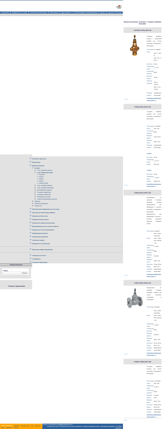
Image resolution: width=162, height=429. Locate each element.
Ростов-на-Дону (25, 425)
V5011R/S (42, 174)
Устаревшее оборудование (39, 262)
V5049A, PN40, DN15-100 (142, 362)
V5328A (41, 177)
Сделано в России (114, 13)
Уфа (32, 425)
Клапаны (37, 168)
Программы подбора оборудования (42, 249)
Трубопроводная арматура (40, 233)
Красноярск (9, 427)
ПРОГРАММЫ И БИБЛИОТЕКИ (86, 13)
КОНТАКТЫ (54, 13)
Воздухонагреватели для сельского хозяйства (45, 226)
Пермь (3, 427)
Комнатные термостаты (39, 158)
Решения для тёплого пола (40, 216)
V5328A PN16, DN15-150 (142, 107)
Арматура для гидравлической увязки (43, 223)
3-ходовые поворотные (44, 192)
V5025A (41, 181)
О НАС (24, 13)
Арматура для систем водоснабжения (43, 229)
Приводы (37, 201)
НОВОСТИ (16, 13)
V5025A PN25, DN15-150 (142, 283)
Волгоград (37, 425)
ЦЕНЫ (102, 13)
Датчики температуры (41, 203)
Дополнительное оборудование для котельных (46, 209)
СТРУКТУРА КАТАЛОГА (38, 13)
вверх (126, 99)
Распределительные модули (40, 219)
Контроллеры (36, 162)
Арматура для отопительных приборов (43, 212)
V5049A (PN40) (43, 183)
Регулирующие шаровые (44, 190)
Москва (16, 427)
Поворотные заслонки (43, 197)
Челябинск (17, 425)
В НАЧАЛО (5, 13)
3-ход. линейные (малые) (44, 185)
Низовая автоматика (38, 165)
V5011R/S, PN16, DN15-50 (142, 30)
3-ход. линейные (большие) (45, 188)
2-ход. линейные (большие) (45, 172)
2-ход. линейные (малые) (44, 170)
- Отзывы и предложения (16, 286)
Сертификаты (36, 259)
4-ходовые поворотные (44, 194)
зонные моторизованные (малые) (47, 199)
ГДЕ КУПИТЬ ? (66, 13)
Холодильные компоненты (40, 236)
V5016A (41, 179)
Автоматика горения (38, 240)
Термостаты (38, 206)
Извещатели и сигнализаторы (41, 243)
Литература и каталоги (39, 255)
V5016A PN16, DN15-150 (142, 193)
